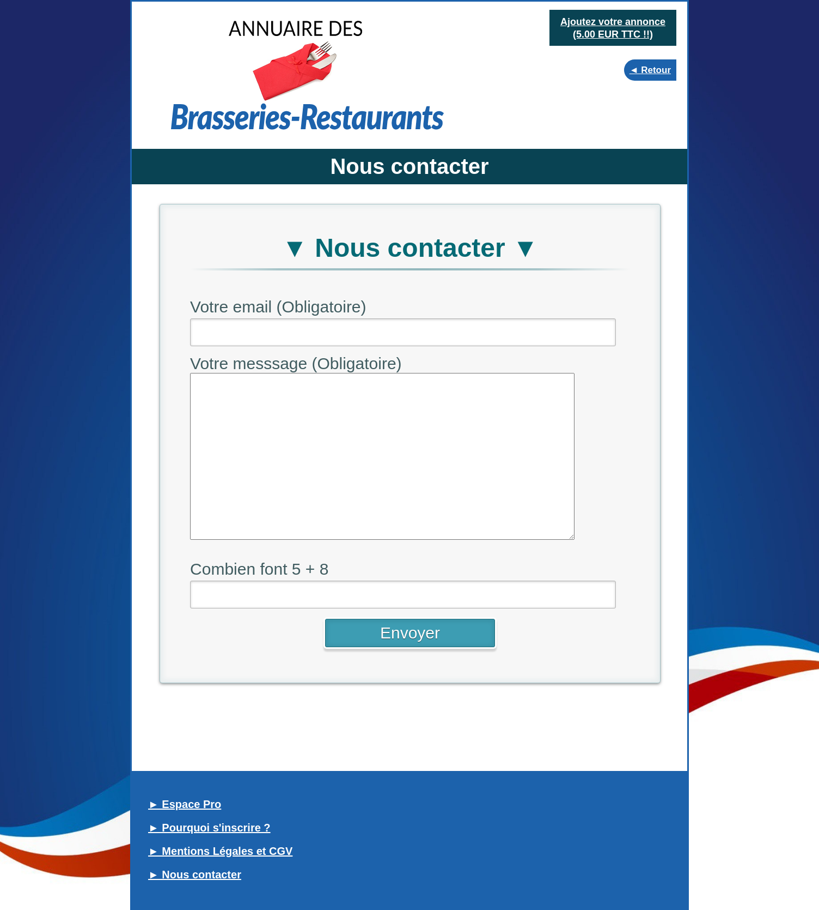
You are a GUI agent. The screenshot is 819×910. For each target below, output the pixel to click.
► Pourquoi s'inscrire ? (209, 828)
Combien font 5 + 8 (259, 569)
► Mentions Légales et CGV (220, 851)
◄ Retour (650, 70)
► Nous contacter (194, 875)
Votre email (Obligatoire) (278, 307)
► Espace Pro (184, 804)
